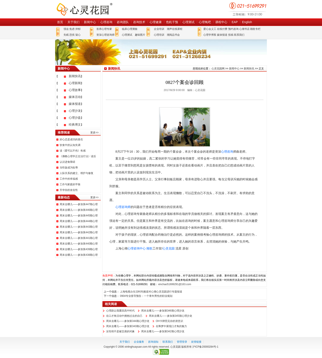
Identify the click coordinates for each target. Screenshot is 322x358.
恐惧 (72, 34)
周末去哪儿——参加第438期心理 (79, 254)
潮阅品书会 (173, 34)
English (247, 22)
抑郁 (78, 28)
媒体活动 (75, 97)
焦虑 (72, 28)
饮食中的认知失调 (70, 145)
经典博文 (75, 124)
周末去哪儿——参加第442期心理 (79, 232)
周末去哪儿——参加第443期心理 (79, 226)
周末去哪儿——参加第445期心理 (79, 215)
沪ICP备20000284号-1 (205, 346)
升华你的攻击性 (69, 190)
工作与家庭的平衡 (70, 184)
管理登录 (182, 341)
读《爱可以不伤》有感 (73, 150)
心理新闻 (75, 83)
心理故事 (75, 90)
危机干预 (172, 22)
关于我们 (73, 22)
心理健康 (156, 22)
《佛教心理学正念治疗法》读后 (78, 156)
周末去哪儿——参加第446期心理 (79, 209)
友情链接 (196, 341)
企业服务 (139, 341)
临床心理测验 (129, 28)
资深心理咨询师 (105, 34)
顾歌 (150, 248)
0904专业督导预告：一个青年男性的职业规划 (146, 295)
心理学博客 (209, 34)
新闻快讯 (75, 76)
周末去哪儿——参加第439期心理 (79, 249)
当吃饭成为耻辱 (69, 167)
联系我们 (239, 34)
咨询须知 (153, 341)
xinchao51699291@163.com (174, 284)
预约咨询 (233, 28)
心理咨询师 (123, 207)
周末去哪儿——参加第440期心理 (79, 243)
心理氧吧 (205, 22)
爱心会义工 (209, 28)
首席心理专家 (104, 28)
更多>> (94, 132)
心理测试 (188, 22)
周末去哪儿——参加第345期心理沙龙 (170, 315)
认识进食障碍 (67, 161)
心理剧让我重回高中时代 (120, 310)
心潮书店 (244, 28)
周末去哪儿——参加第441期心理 (79, 238)
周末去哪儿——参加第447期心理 (79, 204)
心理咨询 (106, 22)
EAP (235, 22)
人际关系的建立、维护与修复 (76, 173)
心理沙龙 (75, 110)
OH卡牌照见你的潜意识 (169, 321)
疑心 (78, 34)
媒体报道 (222, 34)
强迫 (66, 28)
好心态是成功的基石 (71, 139)
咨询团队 (123, 22)
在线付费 (222, 28)
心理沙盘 (75, 117)
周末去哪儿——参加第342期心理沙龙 (162, 331)
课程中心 (221, 22)
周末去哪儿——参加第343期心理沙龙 (127, 326)
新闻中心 (90, 22)
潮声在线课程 (174, 28)
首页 (60, 22)
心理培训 (159, 34)
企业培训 (159, 28)
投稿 (230, 34)
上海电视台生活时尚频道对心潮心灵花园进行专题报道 (151, 291)
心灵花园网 (84, 9)
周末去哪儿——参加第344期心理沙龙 (127, 321)
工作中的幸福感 (69, 178)
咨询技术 (139, 22)
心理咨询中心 (137, 248)
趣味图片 (140, 34)
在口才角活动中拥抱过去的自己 (124, 315)
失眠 (66, 34)
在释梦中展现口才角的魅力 (171, 326)
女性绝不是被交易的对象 (120, 331)
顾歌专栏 (255, 28)
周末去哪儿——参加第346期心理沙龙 (162, 310)
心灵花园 (169, 248)
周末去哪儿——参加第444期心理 (79, 221)
